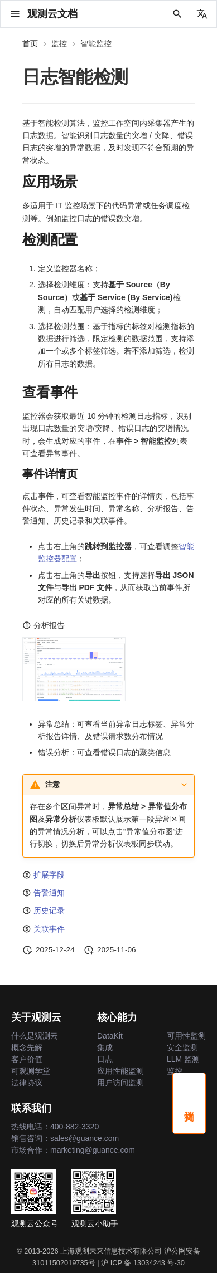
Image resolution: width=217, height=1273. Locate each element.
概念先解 (26, 1047)
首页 (30, 43)
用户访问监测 (120, 1082)
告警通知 (49, 892)
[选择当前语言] (202, 14)
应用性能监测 (120, 1070)
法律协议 (26, 1082)
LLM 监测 (183, 1059)
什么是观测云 (34, 1035)
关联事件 (49, 928)
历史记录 (49, 910)
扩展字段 (49, 874)
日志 (105, 1059)
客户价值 (26, 1059)
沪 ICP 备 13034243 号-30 (143, 1263)
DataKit (110, 1035)
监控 (174, 1070)
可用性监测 (186, 1035)
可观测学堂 (30, 1070)
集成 (105, 1047)
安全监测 (182, 1047)
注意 (52, 784)
